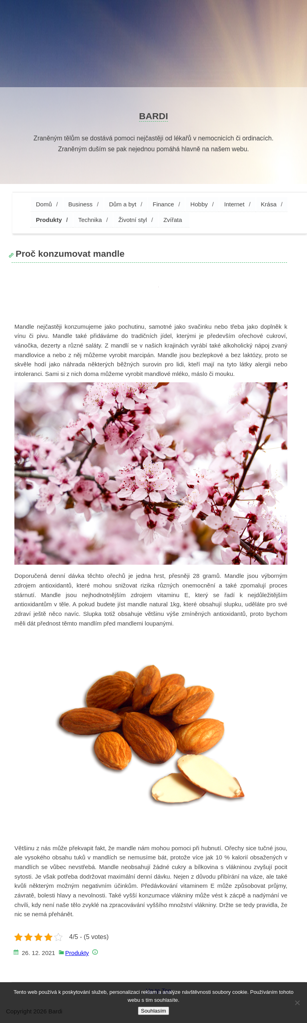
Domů (44, 204)
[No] (297, 1003)
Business (80, 204)
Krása (269, 204)
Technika (90, 219)
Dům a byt (122, 204)
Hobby (198, 204)
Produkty (49, 219)
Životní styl (132, 219)
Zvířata (172, 219)
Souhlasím (153, 1011)
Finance (163, 204)
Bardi (153, 116)
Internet (234, 204)
